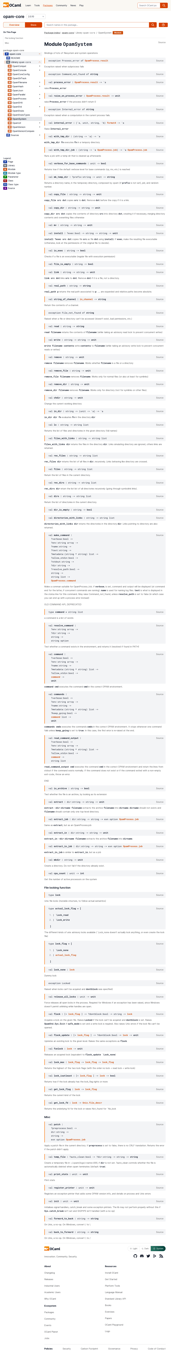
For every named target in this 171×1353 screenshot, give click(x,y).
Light (133, 1248)
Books (108, 1305)
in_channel (86, 299)
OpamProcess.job (107, 149)
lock (72, 969)
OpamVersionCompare (23, 131)
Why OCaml (50, 1298)
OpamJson (17, 90)
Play (81, 5)
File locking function (14, 38)
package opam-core (13, 50)
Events (47, 1325)
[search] (164, 5)
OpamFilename (19, 82)
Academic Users (52, 1292)
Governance (114, 1348)
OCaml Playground (114, 1324)
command (55, 676)
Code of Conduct (157, 1348)
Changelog (49, 1272)
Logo (107, 1331)
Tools (37, 5)
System (158, 1248)
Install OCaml (111, 1272)
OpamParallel (18, 94)
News (73, 5)
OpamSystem (19, 119)
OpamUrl (16, 123)
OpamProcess (19, 98)
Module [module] (117, 33)
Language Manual (113, 1292)
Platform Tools (112, 1285)
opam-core (13, 16)
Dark (145, 1248)
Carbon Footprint (89, 1348)
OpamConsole (19, 70)
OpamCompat (19, 66)
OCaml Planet (51, 1331)
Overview (14, 25)
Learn (28, 5)
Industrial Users (52, 1285)
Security (67, 1348)
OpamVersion (18, 127)
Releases (48, 1279)
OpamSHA (17, 102)
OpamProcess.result (96, 60)
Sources (15, 135)
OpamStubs (18, 110)
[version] (36, 16)
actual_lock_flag (65, 955)
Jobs (46, 1338)
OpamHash (17, 86)
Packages (48, 5)
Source (162, 42)
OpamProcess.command (63, 580)
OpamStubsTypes (21, 114)
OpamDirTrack (19, 78)
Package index (52, 32)
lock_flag (74, 1014)
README (15, 58)
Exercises (109, 1311)
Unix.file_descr (92, 1102)
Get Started (111, 1279)
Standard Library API (115, 1298)
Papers (108, 1318)
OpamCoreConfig (21, 74)
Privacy (134, 1348)
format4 (111, 122)
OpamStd (17, 106)
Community (61, 5)
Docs (33, 25)
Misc (7, 43)
